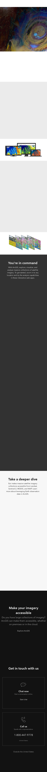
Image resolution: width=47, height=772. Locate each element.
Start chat (23, 699)
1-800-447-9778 (23, 734)
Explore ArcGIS (23, 631)
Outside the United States (23, 752)
